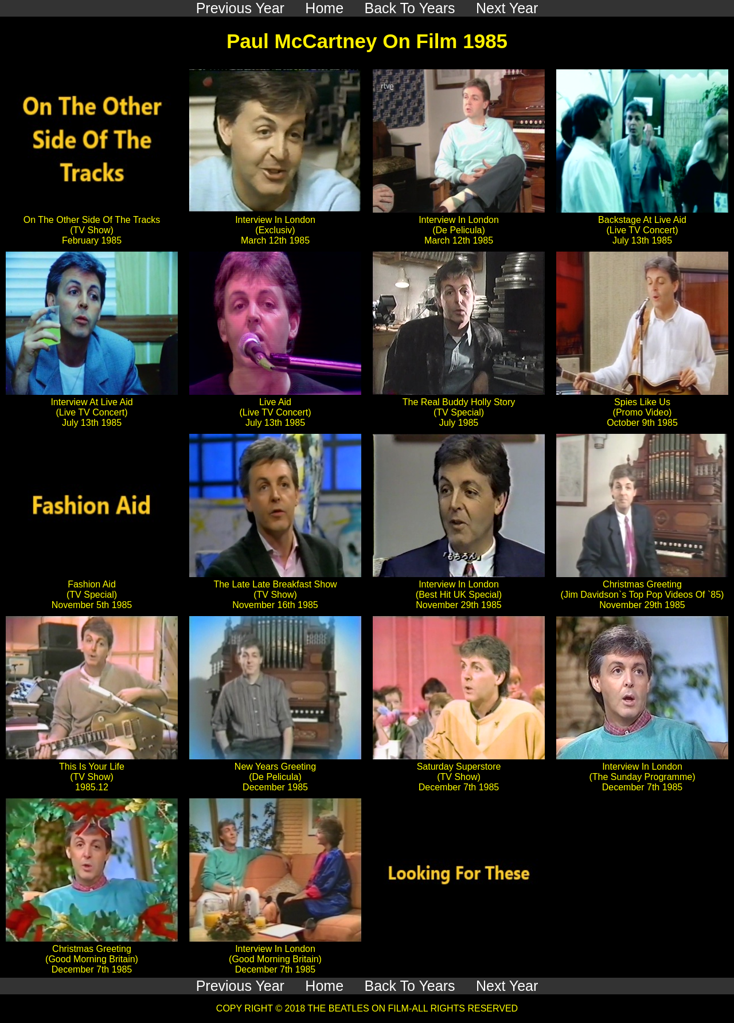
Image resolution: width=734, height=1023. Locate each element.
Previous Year (240, 986)
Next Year (507, 986)
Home (324, 986)
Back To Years (410, 986)
